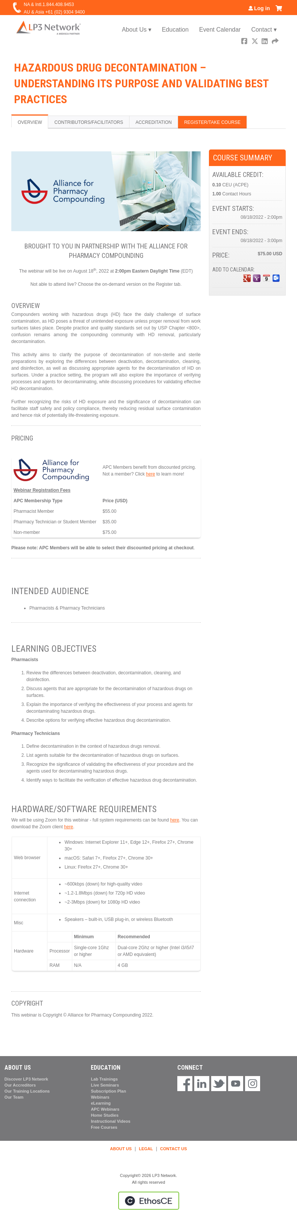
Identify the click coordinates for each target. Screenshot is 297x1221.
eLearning (101, 1103)
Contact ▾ (264, 29)
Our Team (14, 1097)
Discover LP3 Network (26, 1079)
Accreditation (154, 122)
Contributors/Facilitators (88, 122)
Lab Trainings (104, 1079)
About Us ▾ (136, 29)
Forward (275, 42)
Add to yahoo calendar (256, 278)
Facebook (245, 42)
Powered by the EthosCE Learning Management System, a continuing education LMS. (148, 1201)
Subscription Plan (108, 1091)
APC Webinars (105, 1109)
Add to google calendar (247, 278)
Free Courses (104, 1127)
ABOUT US (120, 1148)
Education (175, 29)
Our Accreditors (20, 1085)
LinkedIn (265, 42)
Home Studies (104, 1115)
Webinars (100, 1097)
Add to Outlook (276, 278)
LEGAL (146, 1148)
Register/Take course (212, 122)
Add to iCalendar (266, 278)
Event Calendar (220, 29)
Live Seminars (105, 1085)
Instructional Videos (110, 1121)
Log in (262, 8)
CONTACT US (173, 1148)
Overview (30, 122)
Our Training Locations (27, 1091)
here (150, 474)
